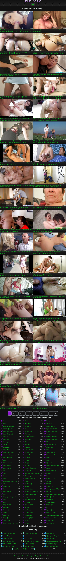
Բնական (49, 447)
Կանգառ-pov (50, 452)
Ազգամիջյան (7, 465)
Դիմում (27, 455)
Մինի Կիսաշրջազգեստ (10, 523)
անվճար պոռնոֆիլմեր (21, 549)
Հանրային (28, 515)
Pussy (48, 421)
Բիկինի (5, 518)
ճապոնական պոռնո (53, 541)
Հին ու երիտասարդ (53, 494)
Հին (4, 473)
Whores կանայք (30, 478)
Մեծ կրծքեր (29, 476)
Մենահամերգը (8, 452)
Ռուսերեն (6, 486)
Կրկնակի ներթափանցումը (32, 491)
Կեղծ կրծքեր (29, 518)
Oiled (4, 494)
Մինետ (5, 421)
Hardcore (27, 421)
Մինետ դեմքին (30, 499)
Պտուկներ (6, 520)
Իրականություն (30, 494)
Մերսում (6, 515)
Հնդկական (29, 512)
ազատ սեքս (50, 538)
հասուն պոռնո (8, 536)
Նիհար (48, 457)
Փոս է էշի (6, 510)
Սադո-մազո (50, 502)
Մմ (4, 470)
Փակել (5, 478)
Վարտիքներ (29, 452)
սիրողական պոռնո (53, 536)
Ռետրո (48, 473)
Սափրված (28, 431)
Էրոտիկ (27, 481)
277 (51, 413)
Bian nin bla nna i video (9, 544)
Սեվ (4, 499)
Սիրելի (5, 436)
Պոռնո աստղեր (8, 538)
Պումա (5, 512)
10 (42, 413)
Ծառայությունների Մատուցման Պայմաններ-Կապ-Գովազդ (33, 556)
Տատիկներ (50, 523)
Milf (4, 484)
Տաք (47, 450)
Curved (48, 481)
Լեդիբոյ (49, 468)
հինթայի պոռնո (8, 541)
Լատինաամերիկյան (32, 473)
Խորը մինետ (29, 450)
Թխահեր (28, 423)
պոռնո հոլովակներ (31, 533)
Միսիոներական (52, 431)
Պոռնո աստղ (7, 463)
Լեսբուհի (49, 476)
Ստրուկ (27, 502)
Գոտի (5, 489)
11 (46, 413)
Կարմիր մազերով (9, 455)
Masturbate (28, 439)
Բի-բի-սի (49, 463)
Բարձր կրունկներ (52, 489)
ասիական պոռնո (9, 546)
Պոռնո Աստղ (29, 546)
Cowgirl (48, 434)
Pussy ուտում (50, 499)
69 (47, 507)
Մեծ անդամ (50, 455)
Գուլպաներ (7, 504)
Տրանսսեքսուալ (30, 468)
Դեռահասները (8, 431)
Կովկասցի (28, 484)
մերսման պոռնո (52, 546)
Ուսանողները (51, 470)
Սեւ (47, 460)
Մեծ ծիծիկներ (8, 429)
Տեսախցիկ (50, 497)
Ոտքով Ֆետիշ (51, 518)
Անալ (48, 442)
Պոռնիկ (27, 444)
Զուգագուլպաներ (52, 439)
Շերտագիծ (7, 468)
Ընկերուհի (7, 450)
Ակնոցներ (6, 507)
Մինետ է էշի (50, 478)
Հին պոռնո (50, 533)
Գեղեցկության (8, 434)
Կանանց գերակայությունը (53, 515)
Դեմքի (48, 484)
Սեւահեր (28, 465)
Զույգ (4, 460)
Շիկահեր (28, 426)
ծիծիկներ (33, 1)
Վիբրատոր (7, 491)
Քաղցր (27, 463)
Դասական (50, 504)
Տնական (6, 447)
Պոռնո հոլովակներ (9, 533)
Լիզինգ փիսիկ (51, 436)
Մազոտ (27, 447)
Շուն (26, 429)
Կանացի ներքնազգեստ (53, 465)
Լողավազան (50, 520)
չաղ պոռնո (29, 538)
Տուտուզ (49, 423)
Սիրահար (6, 439)
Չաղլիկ (27, 520)
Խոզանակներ (30, 497)
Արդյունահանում (52, 429)
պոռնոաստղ (29, 544)
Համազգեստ (29, 510)
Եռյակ (5, 444)
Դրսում (27, 457)
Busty (4, 423)
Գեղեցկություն (30, 436)
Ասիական (6, 442)
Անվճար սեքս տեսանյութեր (32, 541)
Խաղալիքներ (51, 444)
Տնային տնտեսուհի (10, 481)
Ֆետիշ (27, 507)
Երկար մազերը (51, 512)
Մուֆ (4, 502)
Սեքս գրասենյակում (10, 497)
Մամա (5, 476)
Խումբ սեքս (29, 489)
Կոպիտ (27, 523)
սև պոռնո (39, 549)
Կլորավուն (50, 510)
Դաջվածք (28, 470)
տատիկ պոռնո (30, 536)
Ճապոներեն (7, 457)
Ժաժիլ (27, 460)
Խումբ (48, 491)
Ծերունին (49, 486)
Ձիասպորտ (50, 426)
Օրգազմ (27, 486)
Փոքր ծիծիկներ (8, 426)
